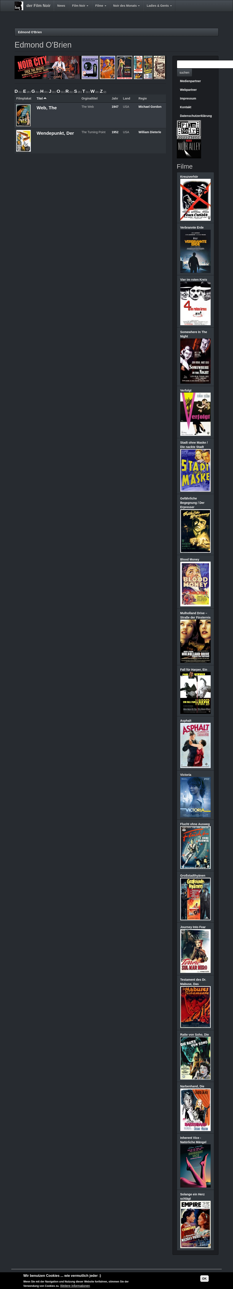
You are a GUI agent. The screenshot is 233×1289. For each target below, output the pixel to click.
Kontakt (185, 107)
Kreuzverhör (189, 176)
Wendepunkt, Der (55, 133)
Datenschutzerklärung (196, 116)
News (61, 5)
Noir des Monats (126, 5)
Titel (42, 98)
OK (204, 1279)
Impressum (188, 98)
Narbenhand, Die (192, 1086)
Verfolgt (186, 390)
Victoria (185, 774)
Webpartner (188, 89)
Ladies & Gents (159, 5)
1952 (115, 132)
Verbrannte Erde (192, 227)
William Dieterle (150, 132)
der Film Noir (38, 5)
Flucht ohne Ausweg (195, 824)
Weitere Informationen (75, 1286)
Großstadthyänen (192, 875)
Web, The (47, 107)
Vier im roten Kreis (193, 279)
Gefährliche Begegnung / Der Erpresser (192, 503)
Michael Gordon (150, 106)
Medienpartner (190, 81)
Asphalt (185, 720)
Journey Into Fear (193, 927)
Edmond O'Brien (30, 32)
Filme (100, 5)
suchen (184, 72)
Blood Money (189, 559)
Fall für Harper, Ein (193, 669)
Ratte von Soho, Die (194, 1034)
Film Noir (80, 5)
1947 (115, 106)
